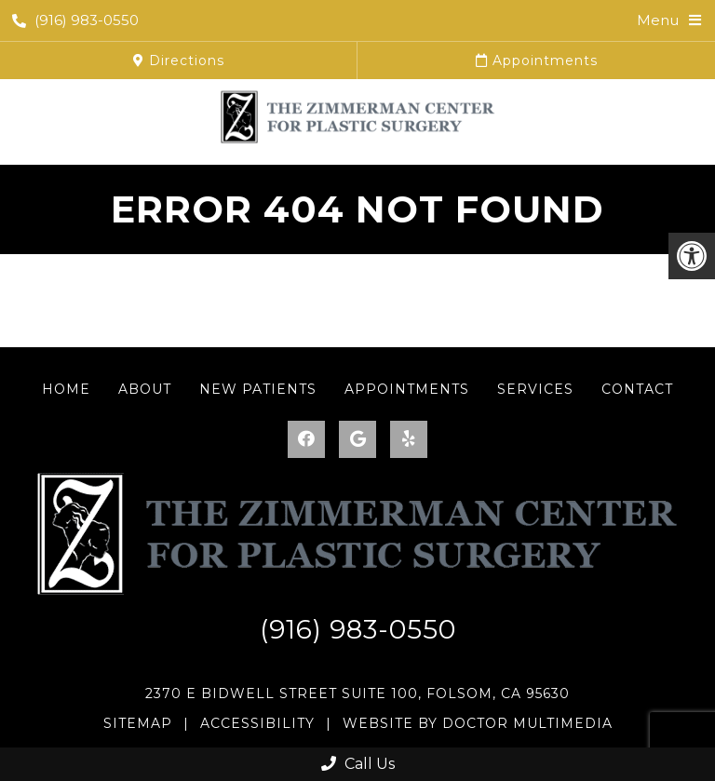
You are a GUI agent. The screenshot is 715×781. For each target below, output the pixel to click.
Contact (637, 389)
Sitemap (137, 723)
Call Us (358, 764)
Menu (658, 20)
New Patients (258, 389)
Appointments (537, 60)
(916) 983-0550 (75, 20)
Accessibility (257, 723)
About (144, 389)
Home (66, 389)
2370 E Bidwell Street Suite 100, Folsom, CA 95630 (357, 693)
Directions (178, 60)
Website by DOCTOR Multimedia (478, 723)
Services (535, 389)
